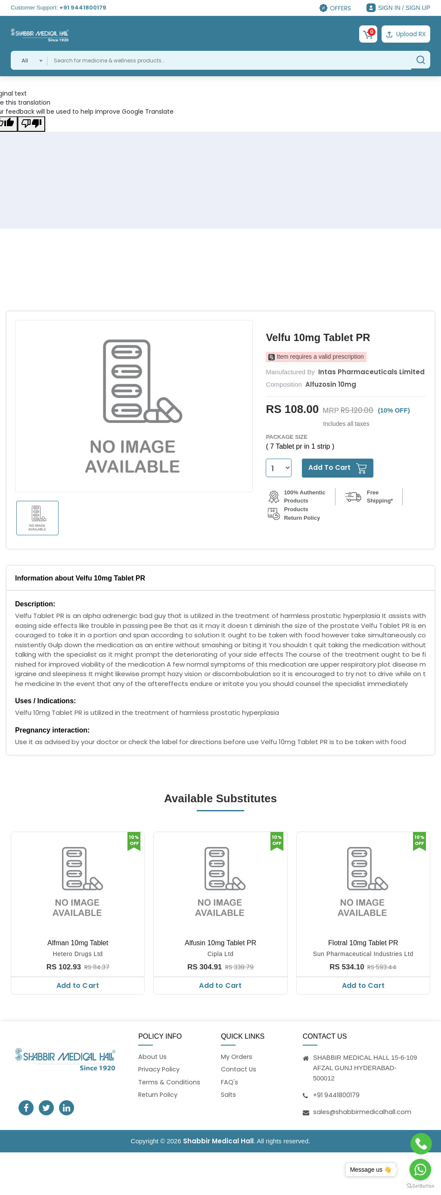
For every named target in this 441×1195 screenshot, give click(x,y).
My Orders (237, 1055)
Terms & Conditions (170, 1081)
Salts (229, 1094)
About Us (153, 1055)
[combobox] (29, 59)
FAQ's (229, 1081)
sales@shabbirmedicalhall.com (363, 1110)
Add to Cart (77, 984)
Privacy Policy (159, 1068)
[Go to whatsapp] (420, 1169)
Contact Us (239, 1068)
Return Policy (158, 1094)
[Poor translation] (31, 122)
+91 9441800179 (82, 7)
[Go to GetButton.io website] (420, 1186)
